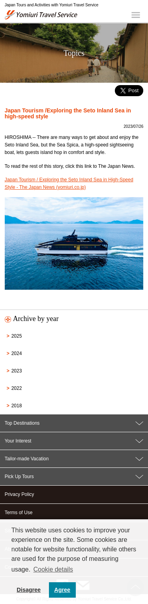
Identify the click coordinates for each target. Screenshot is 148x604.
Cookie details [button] (53, 569)
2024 (16, 353)
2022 (16, 388)
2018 (16, 405)
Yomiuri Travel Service (41, 14)
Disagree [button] (29, 590)
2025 (16, 336)
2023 (16, 371)
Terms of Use (19, 512)
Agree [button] (62, 590)
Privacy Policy (19, 494)
